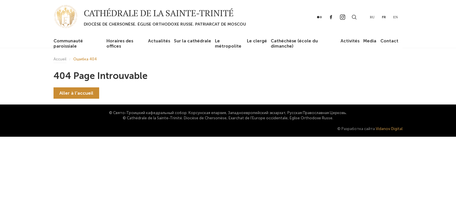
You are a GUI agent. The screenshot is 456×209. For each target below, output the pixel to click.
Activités (350, 41)
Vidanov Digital (389, 129)
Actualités (159, 41)
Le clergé (257, 41)
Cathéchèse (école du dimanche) (294, 43)
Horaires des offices (119, 43)
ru (372, 17)
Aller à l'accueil (76, 93)
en (395, 17)
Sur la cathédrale (192, 41)
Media (369, 41)
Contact (389, 41)
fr (384, 17)
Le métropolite (228, 43)
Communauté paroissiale (68, 43)
